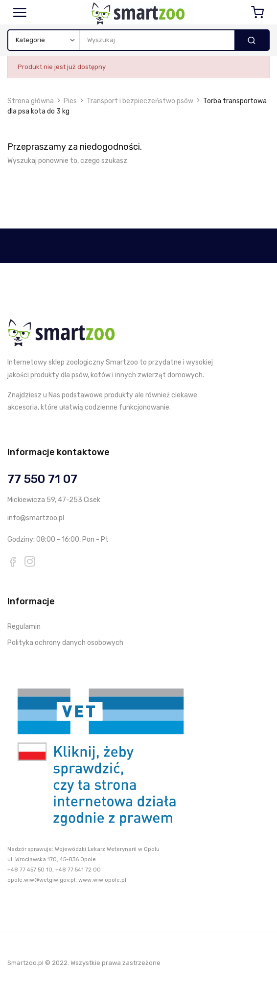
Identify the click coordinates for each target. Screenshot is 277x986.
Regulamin (24, 626)
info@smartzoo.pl (35, 518)
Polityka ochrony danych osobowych (65, 643)
